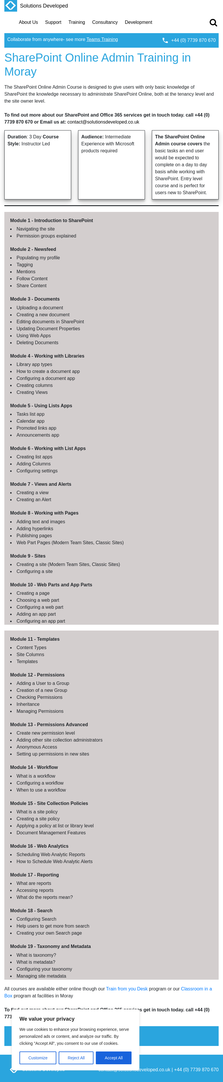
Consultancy (105, 22)
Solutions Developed (36, 6)
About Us (28, 22)
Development (138, 22)
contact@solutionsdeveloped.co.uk (103, 121)
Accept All (114, 1058)
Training (77, 22)
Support (53, 22)
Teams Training (102, 39)
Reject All (76, 1058)
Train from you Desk (127, 988)
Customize (38, 1058)
